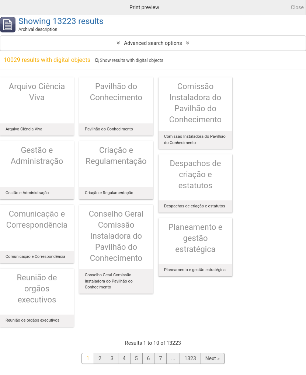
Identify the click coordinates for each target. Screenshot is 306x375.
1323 (190, 358)
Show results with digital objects (129, 60)
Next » (212, 358)
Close (297, 7)
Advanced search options (153, 43)
